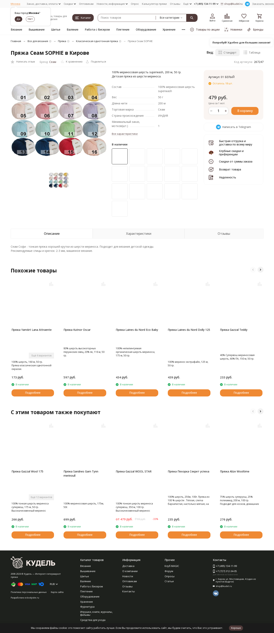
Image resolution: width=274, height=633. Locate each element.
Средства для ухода (92, 620)
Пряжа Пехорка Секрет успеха (188, 471)
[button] (253, 270)
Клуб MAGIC (172, 566)
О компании (130, 571)
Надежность (227, 177)
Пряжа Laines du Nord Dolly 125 (189, 330)
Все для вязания (38, 41)
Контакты (128, 591)
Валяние (72, 29)
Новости (127, 576)
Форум (169, 571)
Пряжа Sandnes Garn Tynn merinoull (81, 473)
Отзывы (175, 4)
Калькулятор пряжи (154, 4)
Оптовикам (86, 4)
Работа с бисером (97, 29)
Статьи (169, 581)
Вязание (16, 29)
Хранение (169, 29)
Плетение (122, 29)
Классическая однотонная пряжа (97, 41)
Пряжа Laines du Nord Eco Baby (137, 330)
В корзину (245, 111)
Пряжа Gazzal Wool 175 (27, 471)
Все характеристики (125, 134)
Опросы (170, 576)
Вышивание (37, 29)
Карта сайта (57, 592)
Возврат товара (230, 169)
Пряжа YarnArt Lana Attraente (32, 330)
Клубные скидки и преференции (231, 152)
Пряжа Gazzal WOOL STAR (133, 471)
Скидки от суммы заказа (235, 161)
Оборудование (146, 29)
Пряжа (62, 41)
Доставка (128, 566)
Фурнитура (87, 606)
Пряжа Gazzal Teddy (233, 330)
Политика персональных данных (29, 592)
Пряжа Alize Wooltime (234, 471)
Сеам (52, 62)
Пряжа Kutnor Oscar (77, 330)
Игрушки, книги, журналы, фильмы (96, 613)
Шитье (55, 29)
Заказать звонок (263, 4)
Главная (16, 41)
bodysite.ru (33, 597)
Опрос (135, 4)
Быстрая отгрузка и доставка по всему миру (235, 142)
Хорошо (236, 628)
